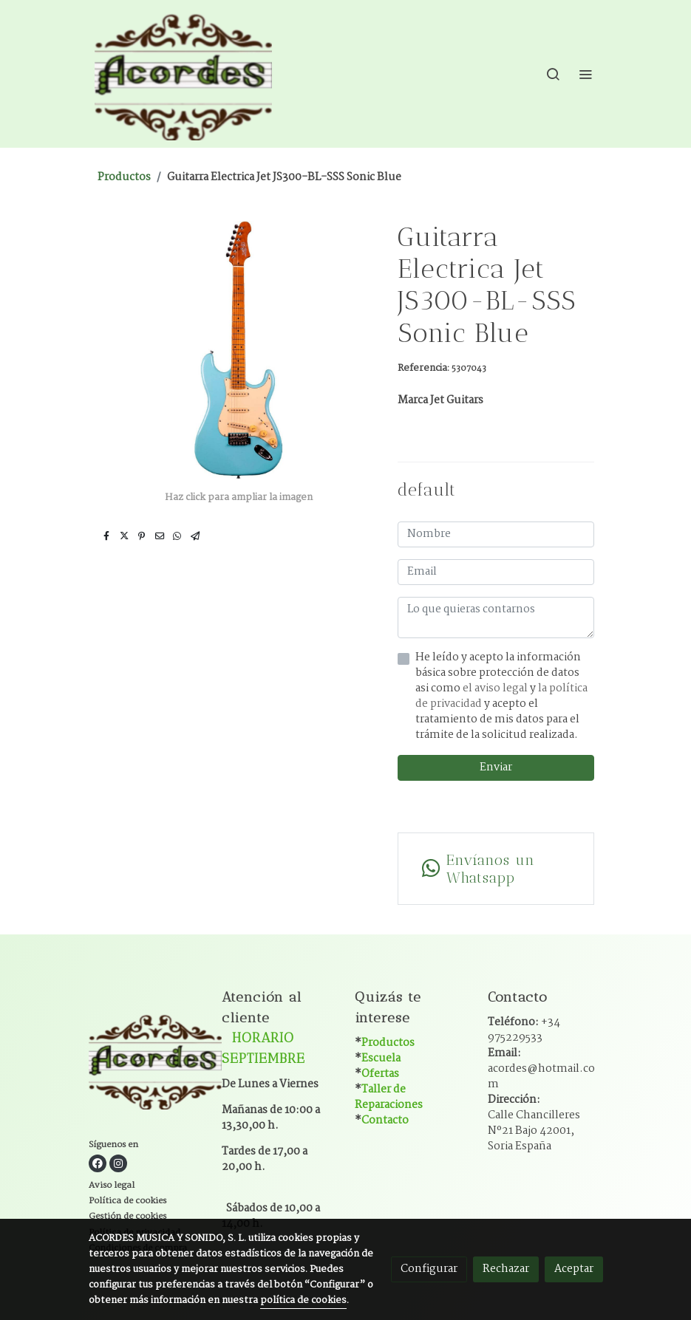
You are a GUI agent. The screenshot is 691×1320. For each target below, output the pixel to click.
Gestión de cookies (127, 1216)
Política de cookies (127, 1201)
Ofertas (380, 1074)
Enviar (496, 767)
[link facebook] (97, 1163)
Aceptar (573, 1269)
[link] (183, 73)
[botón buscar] (553, 73)
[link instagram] (118, 1163)
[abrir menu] (585, 73)
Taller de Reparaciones (389, 1097)
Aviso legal (112, 1185)
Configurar (429, 1269)
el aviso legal (496, 688)
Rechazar (506, 1269)
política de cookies (303, 1300)
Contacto (385, 1120)
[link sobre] (146, 1062)
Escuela (381, 1058)
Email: (541, 1068)
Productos (124, 177)
